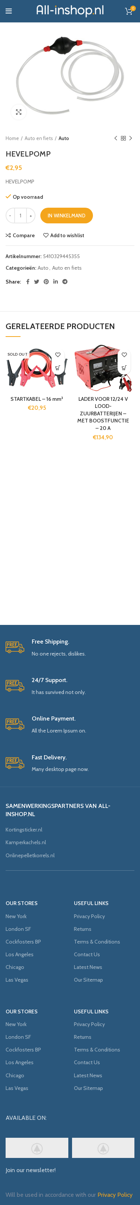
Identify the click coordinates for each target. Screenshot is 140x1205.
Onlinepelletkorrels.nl (30, 855)
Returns (82, 929)
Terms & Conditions (97, 941)
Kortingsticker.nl (24, 829)
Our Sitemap (88, 979)
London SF (18, 929)
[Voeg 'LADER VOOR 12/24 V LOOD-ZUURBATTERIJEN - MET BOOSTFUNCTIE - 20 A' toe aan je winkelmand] (124, 368)
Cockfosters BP (23, 941)
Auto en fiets (39, 138)
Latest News (88, 967)
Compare (24, 235)
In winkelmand (66, 216)
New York (16, 916)
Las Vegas (17, 979)
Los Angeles (20, 954)
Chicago (15, 967)
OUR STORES (22, 903)
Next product (130, 138)
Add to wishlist (67, 235)
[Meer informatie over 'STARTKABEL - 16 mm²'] (58, 368)
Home (12, 138)
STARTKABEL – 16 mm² (36, 399)
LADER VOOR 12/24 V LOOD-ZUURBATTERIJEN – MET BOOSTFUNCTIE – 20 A (103, 413)
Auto (64, 138)
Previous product (115, 138)
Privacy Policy (89, 916)
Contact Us (87, 954)
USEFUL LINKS (91, 903)
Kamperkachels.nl (26, 842)
